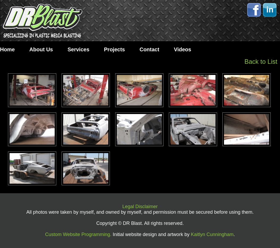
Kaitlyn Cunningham (212, 234)
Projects (114, 49)
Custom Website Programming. (78, 234)
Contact (149, 49)
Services (78, 49)
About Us (41, 49)
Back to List (260, 61)
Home (7, 49)
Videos (182, 49)
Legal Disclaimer (140, 206)
